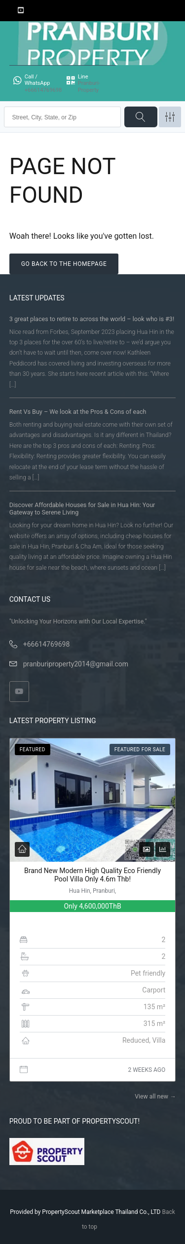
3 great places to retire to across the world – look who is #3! (91, 319)
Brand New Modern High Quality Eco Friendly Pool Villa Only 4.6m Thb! (92, 875)
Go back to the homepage (64, 263)
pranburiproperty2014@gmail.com (75, 664)
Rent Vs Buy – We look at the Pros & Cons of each (78, 411)
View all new (155, 1096)
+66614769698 (46, 644)
